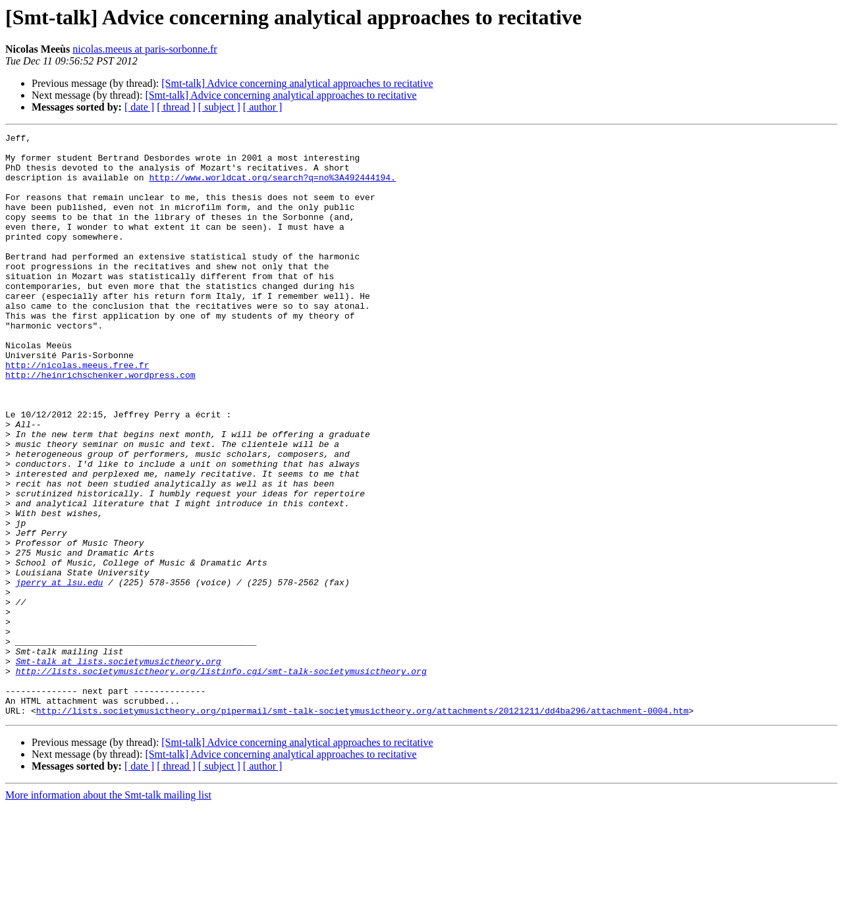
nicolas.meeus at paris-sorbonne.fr (144, 49)
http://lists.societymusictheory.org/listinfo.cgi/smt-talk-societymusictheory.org (221, 779)
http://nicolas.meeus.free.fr (77, 412)
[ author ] (263, 107)
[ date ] (139, 107)
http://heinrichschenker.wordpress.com (100, 424)
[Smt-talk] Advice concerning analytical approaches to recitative (297, 83)
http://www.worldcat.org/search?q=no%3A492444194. (272, 187)
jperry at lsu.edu (59, 673)
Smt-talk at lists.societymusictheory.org (118, 768)
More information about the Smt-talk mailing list (108, 911)
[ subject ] (219, 107)
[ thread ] (176, 107)
